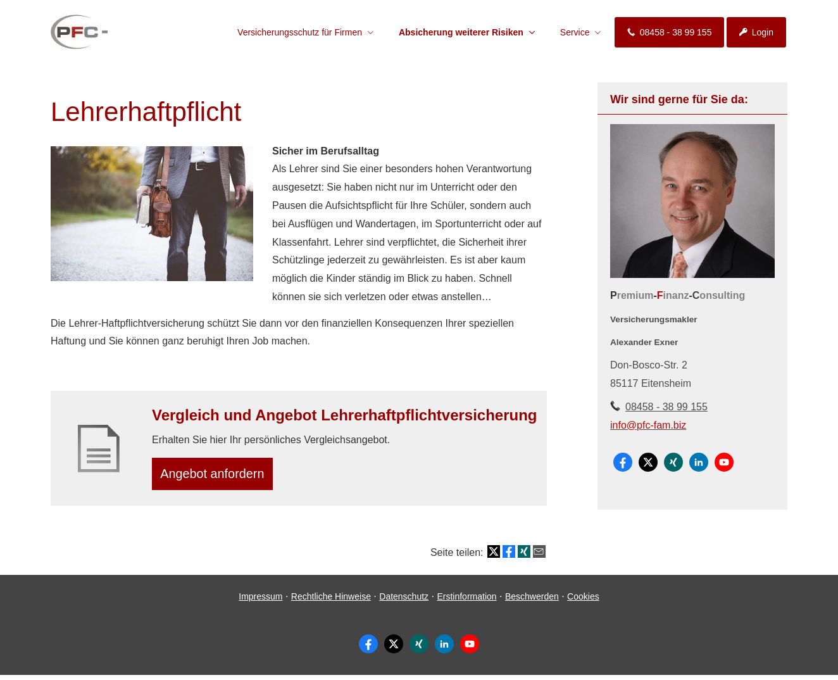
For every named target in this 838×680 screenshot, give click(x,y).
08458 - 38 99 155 (666, 406)
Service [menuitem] (575, 32)
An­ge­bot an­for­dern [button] (217, 475)
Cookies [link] (583, 601)
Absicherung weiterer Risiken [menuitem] (461, 32)
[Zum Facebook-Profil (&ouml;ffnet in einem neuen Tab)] (622, 462)
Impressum (260, 601)
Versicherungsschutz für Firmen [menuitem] (299, 32)
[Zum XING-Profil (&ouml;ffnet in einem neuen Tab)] (673, 462)
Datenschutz (403, 601)
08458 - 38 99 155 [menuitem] (669, 32)
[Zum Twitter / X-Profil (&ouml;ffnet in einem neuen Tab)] (648, 462)
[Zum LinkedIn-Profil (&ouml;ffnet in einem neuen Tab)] (698, 462)
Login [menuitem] (756, 32)
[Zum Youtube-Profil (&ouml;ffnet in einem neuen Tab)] (724, 462)
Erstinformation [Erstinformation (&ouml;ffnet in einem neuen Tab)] (466, 601)
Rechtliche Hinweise (331, 601)
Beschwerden (532, 601)
